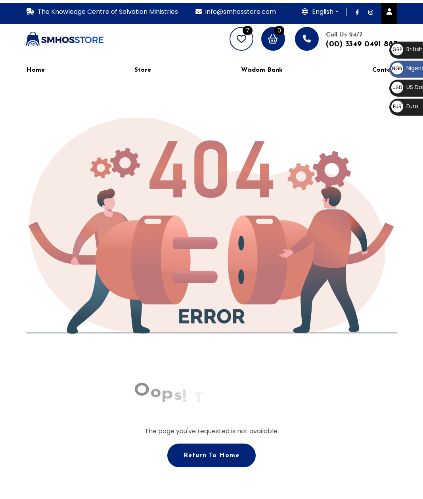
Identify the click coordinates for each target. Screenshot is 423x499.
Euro (404, 106)
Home (35, 70)
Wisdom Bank (262, 70)
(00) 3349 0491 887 (361, 44)
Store (142, 70)
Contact (384, 70)
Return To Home (211, 455)
